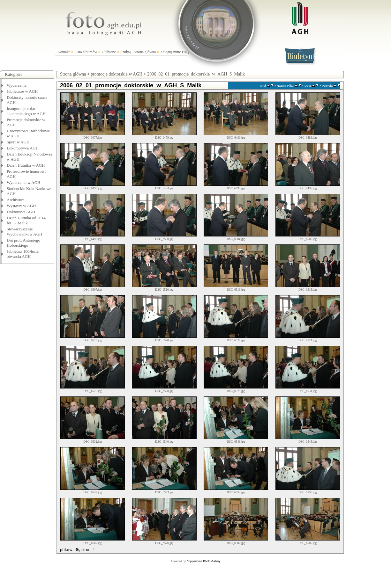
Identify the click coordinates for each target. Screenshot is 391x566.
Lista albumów (85, 52)
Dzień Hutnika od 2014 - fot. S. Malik (27, 220)
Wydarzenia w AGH (23, 182)
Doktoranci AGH (21, 211)
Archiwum (16, 199)
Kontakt (63, 52)
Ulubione (109, 52)
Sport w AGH (18, 142)
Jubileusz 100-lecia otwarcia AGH (23, 254)
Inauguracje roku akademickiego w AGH (26, 111)
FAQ (185, 52)
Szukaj (125, 52)
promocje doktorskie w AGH (116, 74)
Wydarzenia (16, 85)
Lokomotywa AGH (23, 148)
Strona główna (145, 52)
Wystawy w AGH (21, 205)
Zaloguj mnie (170, 52)
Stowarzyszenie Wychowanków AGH (24, 231)
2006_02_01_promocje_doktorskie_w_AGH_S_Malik (196, 74)
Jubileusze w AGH (22, 91)
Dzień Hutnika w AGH (26, 165)
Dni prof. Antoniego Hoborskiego (23, 243)
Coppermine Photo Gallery (203, 561)
